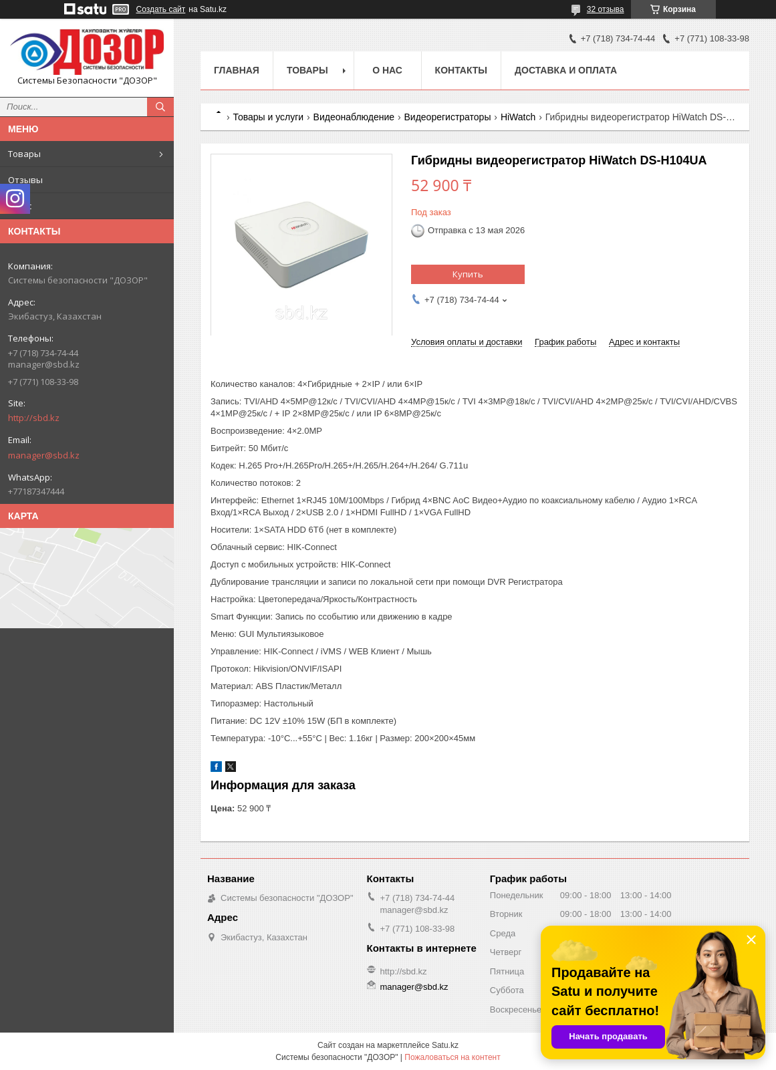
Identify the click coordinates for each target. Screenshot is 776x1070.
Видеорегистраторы (447, 117)
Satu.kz (445, 1045)
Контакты (461, 70)
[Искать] (160, 107)
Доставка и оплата (566, 70)
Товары (24, 154)
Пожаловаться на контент (452, 1057)
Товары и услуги (268, 117)
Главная (236, 70)
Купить (467, 274)
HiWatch (518, 117)
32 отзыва (605, 9)
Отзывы (25, 180)
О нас (19, 206)
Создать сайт (161, 9)
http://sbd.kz (33, 418)
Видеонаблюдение (353, 117)
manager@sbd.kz (44, 455)
